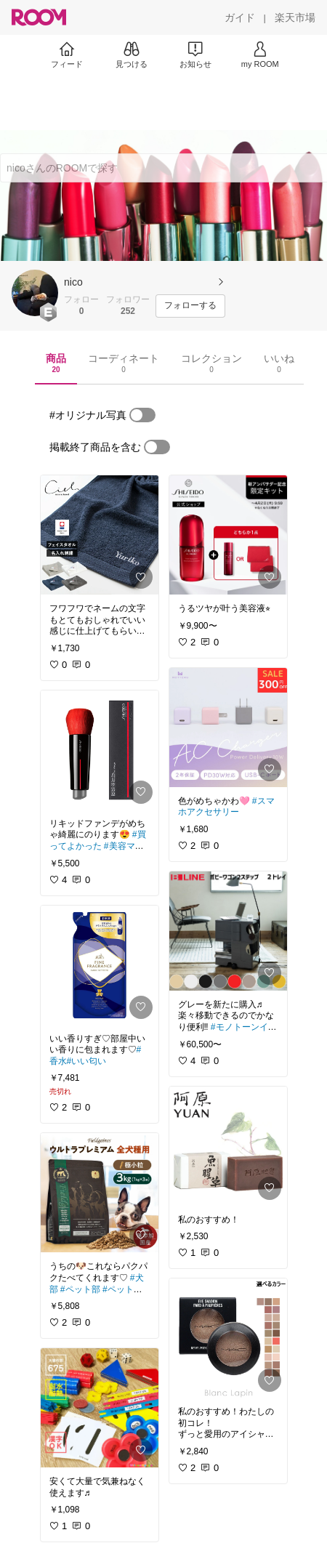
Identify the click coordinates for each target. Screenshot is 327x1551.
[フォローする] (190, 306)
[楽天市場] (295, 17)
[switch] (142, 415)
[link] (99, 535)
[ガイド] (240, 17)
